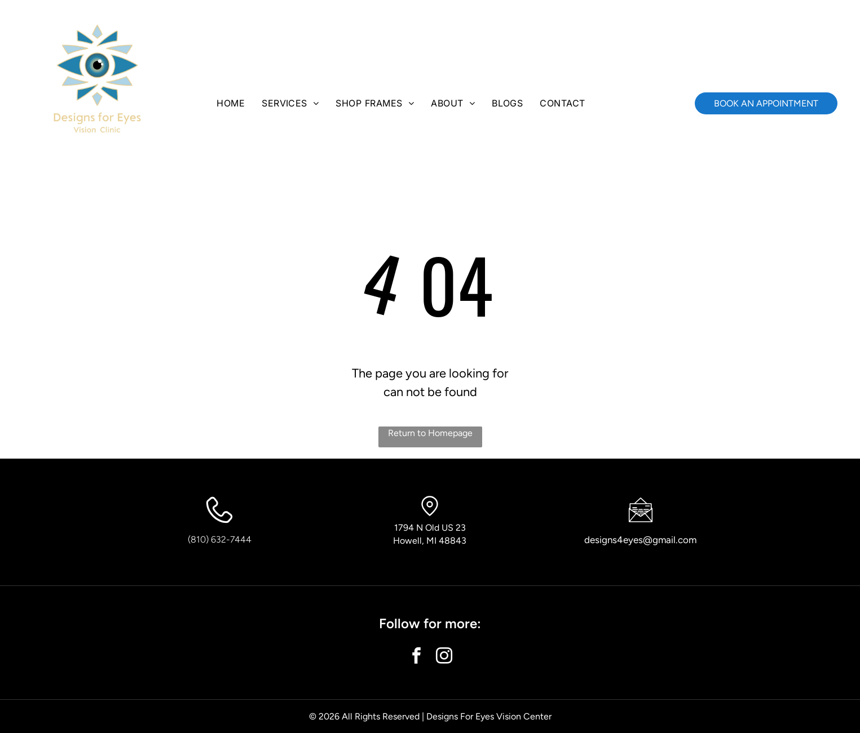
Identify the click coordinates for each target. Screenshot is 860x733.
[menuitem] (230, 103)
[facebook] (416, 657)
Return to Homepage (430, 433)
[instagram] (443, 657)
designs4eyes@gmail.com (640, 539)
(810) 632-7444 (220, 539)
